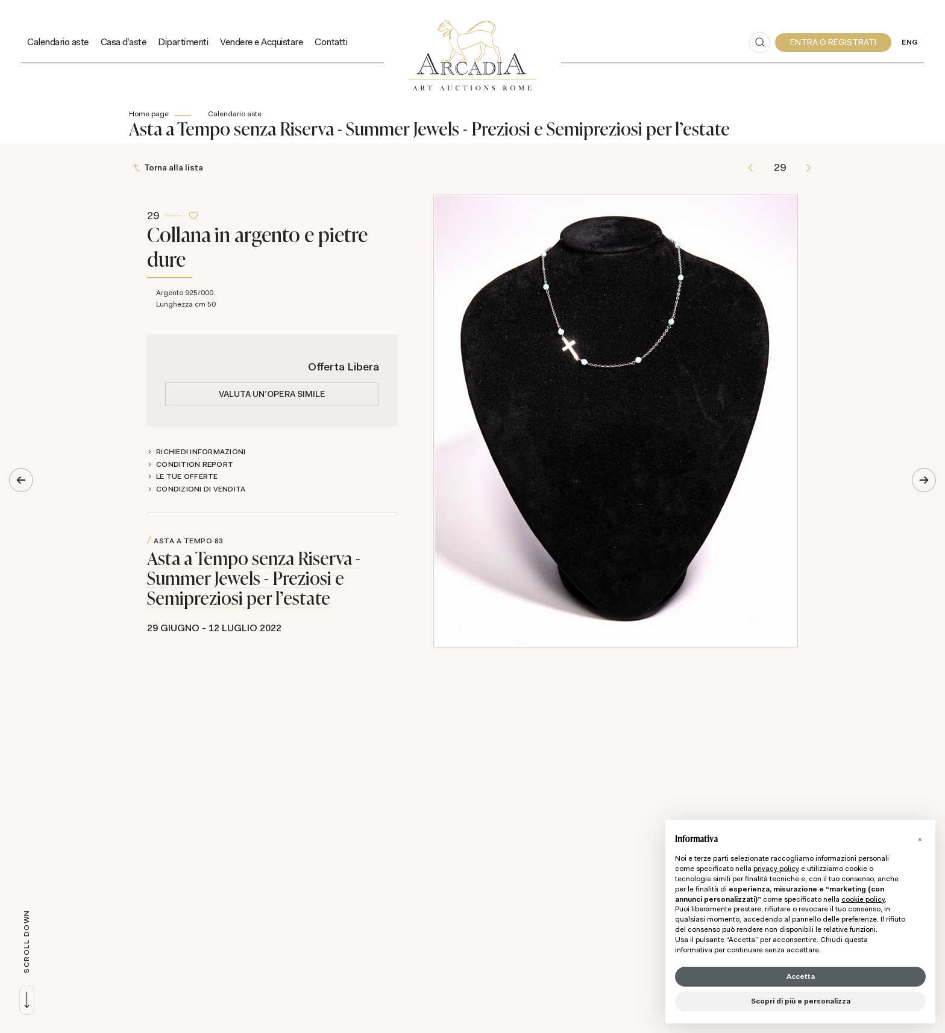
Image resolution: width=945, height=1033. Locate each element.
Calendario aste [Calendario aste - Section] (58, 42)
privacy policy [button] (776, 868)
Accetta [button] (800, 976)
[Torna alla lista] (169, 167)
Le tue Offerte (187, 476)
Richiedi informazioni (200, 452)
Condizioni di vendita (200, 489)
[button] (919, 839)
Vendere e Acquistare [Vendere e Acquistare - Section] (261, 42)
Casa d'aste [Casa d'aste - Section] (123, 42)
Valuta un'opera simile (272, 394)
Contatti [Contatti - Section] (331, 42)
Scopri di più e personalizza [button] (800, 1001)
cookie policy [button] (863, 899)
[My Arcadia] (833, 42)
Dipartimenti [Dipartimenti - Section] (183, 42)
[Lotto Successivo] (808, 167)
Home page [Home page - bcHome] (149, 114)
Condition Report (194, 464)
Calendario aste (235, 114)
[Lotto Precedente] (750, 167)
